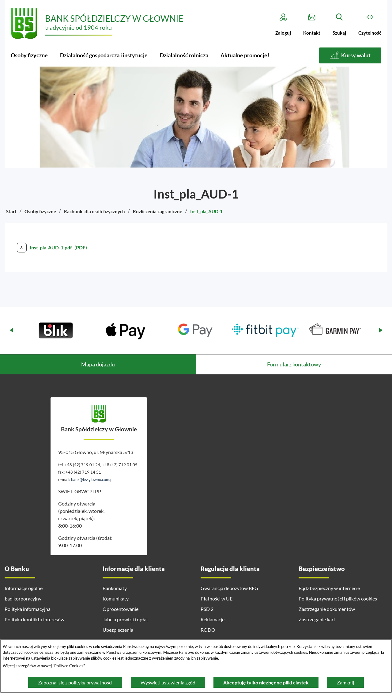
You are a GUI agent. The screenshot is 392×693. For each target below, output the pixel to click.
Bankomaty (115, 588)
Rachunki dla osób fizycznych (94, 211)
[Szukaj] (339, 24)
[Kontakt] (311, 24)
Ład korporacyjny (23, 598)
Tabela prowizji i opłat (125, 619)
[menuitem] (29, 55)
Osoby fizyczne (40, 211)
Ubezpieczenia (118, 630)
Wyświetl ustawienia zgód (168, 682)
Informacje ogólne (24, 588)
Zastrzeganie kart (317, 619)
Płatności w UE (216, 598)
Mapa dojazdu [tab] (98, 364)
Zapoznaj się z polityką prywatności (75, 682)
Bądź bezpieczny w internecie (329, 588)
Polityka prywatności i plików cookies (338, 598)
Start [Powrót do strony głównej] (11, 211)
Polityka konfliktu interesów (34, 619)
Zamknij (345, 682)
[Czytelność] (369, 24)
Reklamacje (212, 619)
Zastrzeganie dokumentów (327, 609)
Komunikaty (116, 598)
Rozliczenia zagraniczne (157, 211)
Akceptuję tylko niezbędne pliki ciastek (266, 682)
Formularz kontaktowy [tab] (294, 364)
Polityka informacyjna (28, 609)
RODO (208, 630)
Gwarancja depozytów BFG (229, 588)
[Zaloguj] (283, 24)
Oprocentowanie (120, 609)
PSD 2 (207, 609)
